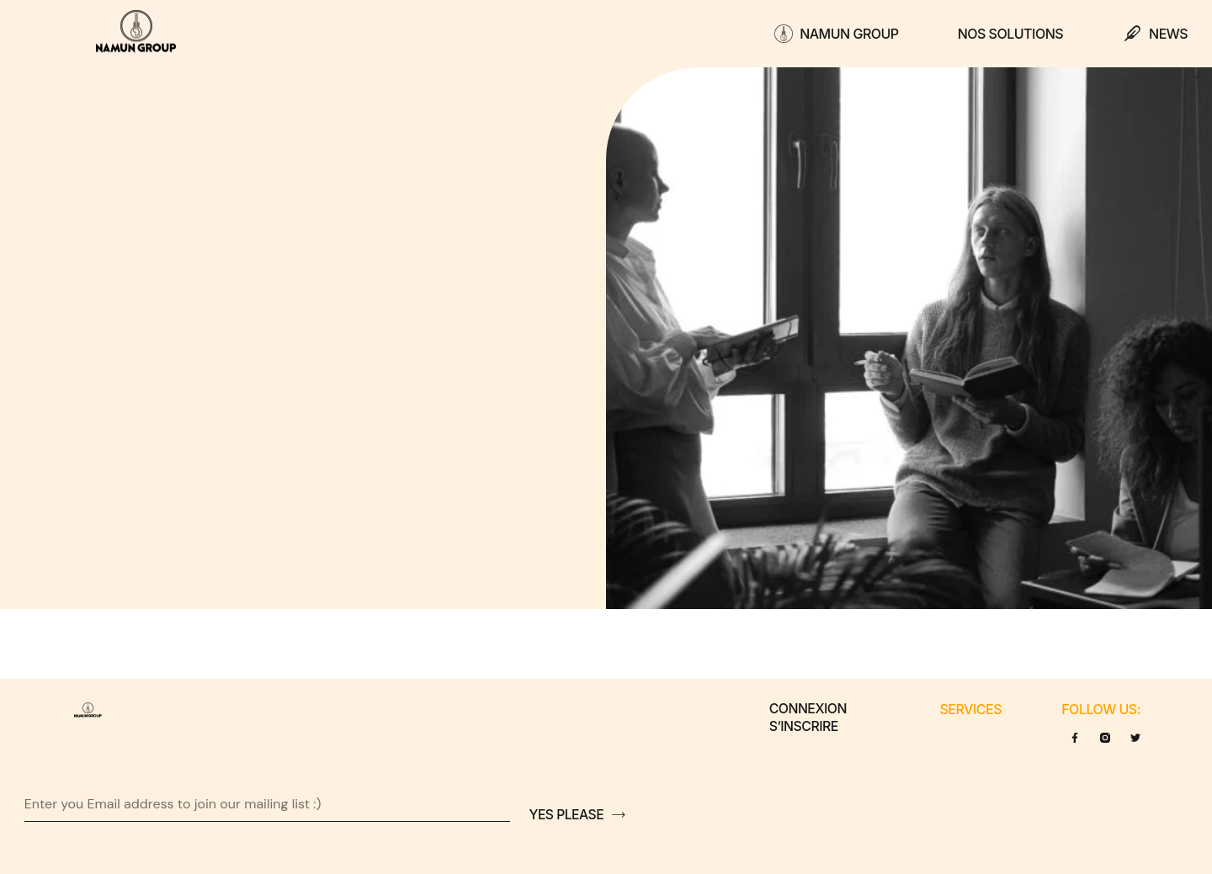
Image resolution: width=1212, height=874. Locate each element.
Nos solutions (1010, 33)
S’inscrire (803, 727)
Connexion (807, 709)
